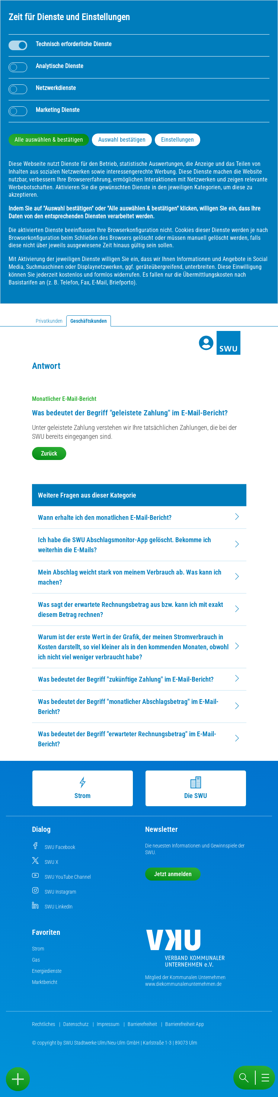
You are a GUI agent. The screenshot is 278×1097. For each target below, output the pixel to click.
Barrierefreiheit (143, 1024)
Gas (36, 960)
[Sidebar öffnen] (18, 1079)
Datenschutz (76, 1024)
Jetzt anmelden (173, 874)
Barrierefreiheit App (184, 1024)
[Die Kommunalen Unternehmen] (185, 951)
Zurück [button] (49, 453)
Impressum (109, 1024)
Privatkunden (49, 321)
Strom (83, 788)
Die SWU (196, 788)
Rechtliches (44, 1024)
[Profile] (206, 342)
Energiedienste (46, 971)
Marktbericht (44, 982)
